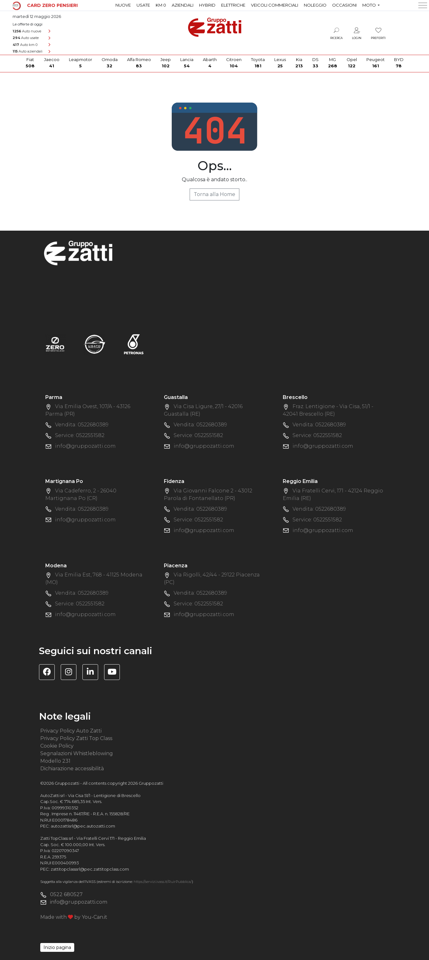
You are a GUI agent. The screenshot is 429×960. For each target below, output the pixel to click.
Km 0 (161, 5)
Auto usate (26, 38)
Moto (369, 5)
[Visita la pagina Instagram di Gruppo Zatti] (71, 673)
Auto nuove (27, 31)
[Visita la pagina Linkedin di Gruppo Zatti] (92, 673)
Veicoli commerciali (274, 5)
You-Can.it (94, 917)
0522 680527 (66, 894)
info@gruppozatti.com (85, 446)
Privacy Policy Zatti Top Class (76, 738)
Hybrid (207, 5)
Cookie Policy (57, 746)
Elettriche (233, 5)
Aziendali (182, 5)
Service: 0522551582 (79, 435)
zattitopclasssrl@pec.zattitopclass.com (90, 869)
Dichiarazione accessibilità (72, 769)
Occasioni (344, 5)
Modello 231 (55, 761)
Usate (143, 5)
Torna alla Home (214, 194)
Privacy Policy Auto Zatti (71, 731)
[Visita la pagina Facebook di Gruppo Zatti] (49, 673)
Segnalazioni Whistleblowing (76, 753)
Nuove (123, 5)
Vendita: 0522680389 (82, 425)
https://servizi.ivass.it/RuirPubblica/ (163, 881)
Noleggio (315, 5)
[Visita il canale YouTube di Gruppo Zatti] (114, 673)
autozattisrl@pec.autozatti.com (83, 825)
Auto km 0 (25, 44)
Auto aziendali (27, 51)
